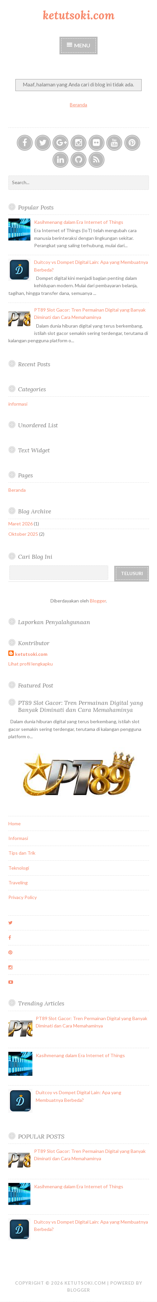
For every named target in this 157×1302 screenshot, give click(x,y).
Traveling (18, 882)
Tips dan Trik (21, 853)
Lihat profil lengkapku (30, 664)
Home (14, 823)
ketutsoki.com (79, 15)
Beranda (78, 104)
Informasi (18, 838)
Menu (82, 45)
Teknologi (18, 868)
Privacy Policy (22, 897)
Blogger (98, 600)
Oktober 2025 (23, 534)
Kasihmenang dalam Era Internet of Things (78, 222)
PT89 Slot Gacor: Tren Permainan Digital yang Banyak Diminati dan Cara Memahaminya (80, 706)
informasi (17, 404)
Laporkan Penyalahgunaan (54, 622)
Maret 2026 (20, 523)
